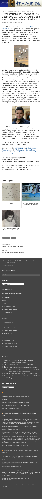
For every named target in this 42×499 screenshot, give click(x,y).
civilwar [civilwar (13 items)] (4, 364)
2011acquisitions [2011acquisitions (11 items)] (6, 360)
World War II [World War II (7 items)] (14, 377)
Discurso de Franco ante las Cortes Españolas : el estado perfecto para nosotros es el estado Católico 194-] (19, 457)
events (13, 237)
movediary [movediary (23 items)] (33, 374)
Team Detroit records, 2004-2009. (10, 408)
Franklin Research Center (10, 309)
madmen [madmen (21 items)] (4, 374)
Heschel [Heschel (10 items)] (19, 370)
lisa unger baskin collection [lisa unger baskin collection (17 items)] (22, 372)
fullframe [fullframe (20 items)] (11, 370)
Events (4, 11)
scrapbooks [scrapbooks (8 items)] (30, 376)
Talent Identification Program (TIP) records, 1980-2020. (15, 405)
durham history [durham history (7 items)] (24, 367)
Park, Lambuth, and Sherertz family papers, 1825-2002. (15, 402)
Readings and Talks (29, 11)
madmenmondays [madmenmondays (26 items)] (18, 374)
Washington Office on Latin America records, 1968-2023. (16, 396)
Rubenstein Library (9, 303)
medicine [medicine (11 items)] (27, 373)
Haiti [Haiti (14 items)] (15, 370)
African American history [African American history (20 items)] (18, 362)
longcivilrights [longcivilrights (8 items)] (37, 371)
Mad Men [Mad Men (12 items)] (9, 373)
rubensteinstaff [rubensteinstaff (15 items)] (23, 376)
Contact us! (10, 265)
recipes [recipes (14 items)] (13, 376)
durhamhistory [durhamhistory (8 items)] (17, 367)
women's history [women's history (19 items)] (7, 378)
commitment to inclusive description (22, 485)
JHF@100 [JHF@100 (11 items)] (11, 371)
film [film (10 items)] (7, 370)
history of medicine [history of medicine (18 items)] (26, 370)
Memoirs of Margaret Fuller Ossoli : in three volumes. (15, 445)
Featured (8, 11)
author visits (6, 237)
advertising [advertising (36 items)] (6, 362)
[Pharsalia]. (4, 399)
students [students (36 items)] (36, 376)
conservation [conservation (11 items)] (12, 364)
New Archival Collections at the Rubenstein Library (19, 393)
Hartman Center (8, 312)
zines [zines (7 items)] (18, 377)
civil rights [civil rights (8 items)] (35, 362)
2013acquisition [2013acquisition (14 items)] (15, 360)
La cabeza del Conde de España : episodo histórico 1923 (15, 478)
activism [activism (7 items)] (21, 360)
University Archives (9, 315)
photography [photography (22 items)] (6, 376)
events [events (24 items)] (35, 367)
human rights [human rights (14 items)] (5, 371)
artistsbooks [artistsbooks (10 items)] (29, 362)
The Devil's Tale (4, 497)
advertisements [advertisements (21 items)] (28, 360)
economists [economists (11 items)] (30, 367)
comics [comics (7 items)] (7, 364)
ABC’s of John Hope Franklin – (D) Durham (21, 245)
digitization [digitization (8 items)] (18, 364)
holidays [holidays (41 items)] (36, 369)
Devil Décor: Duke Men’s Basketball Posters (21, 251)
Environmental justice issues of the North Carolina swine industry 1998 (19, 462)
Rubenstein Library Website (12, 294)
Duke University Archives (10, 327)
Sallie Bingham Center (9, 306)
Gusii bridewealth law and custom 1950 (11, 466)
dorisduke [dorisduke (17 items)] (30, 364)
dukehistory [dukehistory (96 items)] (8, 367)
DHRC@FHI (18, 148)
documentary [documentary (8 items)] (24, 364)
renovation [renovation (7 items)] (17, 376)
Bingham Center (8, 325)
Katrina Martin (18, 22)
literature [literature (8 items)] (32, 371)
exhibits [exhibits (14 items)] (4, 370)
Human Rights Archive (17, 11)
